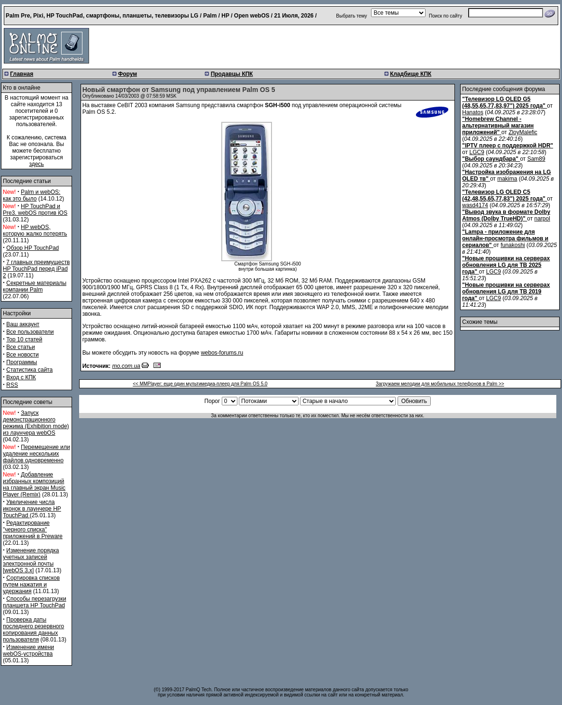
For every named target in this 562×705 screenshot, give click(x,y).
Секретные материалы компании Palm (34, 286)
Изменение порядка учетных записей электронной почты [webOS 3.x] (31, 560)
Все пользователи (30, 332)
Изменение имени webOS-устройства (28, 650)
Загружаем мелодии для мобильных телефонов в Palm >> (440, 383)
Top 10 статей (24, 339)
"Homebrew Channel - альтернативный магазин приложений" (498, 126)
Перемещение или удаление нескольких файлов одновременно (36, 454)
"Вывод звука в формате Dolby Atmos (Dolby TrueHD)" (506, 215)
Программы (21, 362)
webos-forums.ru (222, 352)
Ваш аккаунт (22, 324)
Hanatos (472, 112)
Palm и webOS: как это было (31, 195)
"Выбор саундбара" (490, 159)
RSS (12, 385)
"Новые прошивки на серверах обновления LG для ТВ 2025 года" (506, 265)
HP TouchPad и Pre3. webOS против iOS (35, 209)
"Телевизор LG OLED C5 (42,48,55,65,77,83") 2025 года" (503, 195)
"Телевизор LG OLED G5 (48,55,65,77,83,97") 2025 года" (503, 102)
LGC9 (476, 152)
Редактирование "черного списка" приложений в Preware (33, 530)
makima (507, 178)
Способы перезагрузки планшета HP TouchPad (34, 602)
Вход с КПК (21, 377)
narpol (542, 218)
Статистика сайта (29, 369)
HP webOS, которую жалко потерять (35, 230)
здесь (36, 164)
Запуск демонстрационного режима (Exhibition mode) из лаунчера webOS (36, 423)
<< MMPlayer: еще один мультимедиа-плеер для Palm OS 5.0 (200, 383)
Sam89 (536, 159)
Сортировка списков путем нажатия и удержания (31, 585)
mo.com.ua (126, 366)
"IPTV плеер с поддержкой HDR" (507, 145)
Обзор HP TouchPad (32, 248)
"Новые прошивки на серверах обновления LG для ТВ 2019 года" (506, 292)
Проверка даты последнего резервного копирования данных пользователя (33, 629)
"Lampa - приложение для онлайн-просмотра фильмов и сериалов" (505, 238)
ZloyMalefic (522, 132)
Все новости (22, 354)
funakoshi (512, 245)
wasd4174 (475, 205)
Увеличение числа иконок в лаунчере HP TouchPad (32, 509)
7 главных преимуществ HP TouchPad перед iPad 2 (36, 269)
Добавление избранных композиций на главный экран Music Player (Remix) (34, 484)
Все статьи (20, 347)
